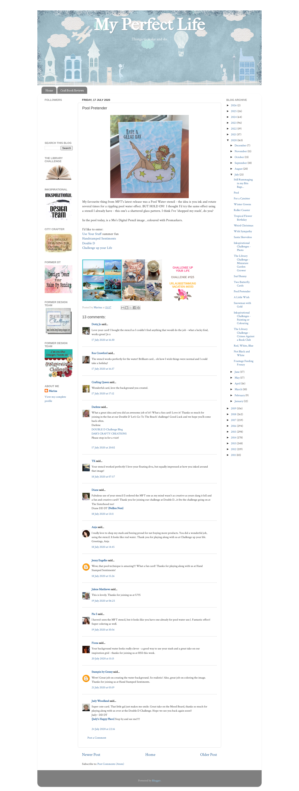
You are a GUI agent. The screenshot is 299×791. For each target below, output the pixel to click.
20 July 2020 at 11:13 (103, 658)
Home (49, 90)
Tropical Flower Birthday (243, 217)
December (241, 145)
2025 (234, 111)
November (241, 151)
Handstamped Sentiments (99, 238)
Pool (236, 193)
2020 (234, 140)
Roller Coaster (242, 210)
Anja (94, 527)
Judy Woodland (100, 701)
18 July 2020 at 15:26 (103, 576)
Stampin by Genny (102, 672)
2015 (234, 432)
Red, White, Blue (243, 346)
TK (93, 461)
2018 (234, 414)
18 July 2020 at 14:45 (103, 547)
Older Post (208, 754)
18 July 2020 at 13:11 (103, 514)
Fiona (95, 643)
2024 (234, 117)
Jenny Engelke (99, 560)
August (239, 169)
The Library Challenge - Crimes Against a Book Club (244, 334)
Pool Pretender (242, 291)
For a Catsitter (242, 198)
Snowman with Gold (242, 305)
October (240, 157)
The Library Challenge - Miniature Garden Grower (242, 263)
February (240, 395)
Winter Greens (242, 204)
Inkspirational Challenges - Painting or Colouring (242, 318)
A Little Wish (241, 297)
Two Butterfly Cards (242, 284)
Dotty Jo (96, 324)
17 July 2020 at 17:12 (103, 393)
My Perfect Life (149, 25)
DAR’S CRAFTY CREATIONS (109, 434)
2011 (234, 455)
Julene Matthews (101, 589)
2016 (234, 426)
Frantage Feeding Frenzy (243, 363)
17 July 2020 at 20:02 (103, 447)
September (241, 163)
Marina (53, 391)
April (238, 383)
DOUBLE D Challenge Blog (107, 429)
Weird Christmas (243, 225)
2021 (234, 134)
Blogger (156, 780)
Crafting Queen (100, 382)
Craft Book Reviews (72, 90)
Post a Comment (96, 738)
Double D (88, 243)
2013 (234, 443)
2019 (234, 408)
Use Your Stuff (92, 234)
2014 (234, 437)
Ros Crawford (100, 353)
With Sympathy (243, 231)
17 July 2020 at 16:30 (103, 340)
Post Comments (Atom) (110, 764)
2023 (234, 123)
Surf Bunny (240, 276)
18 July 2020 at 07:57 (103, 477)
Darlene (96, 407)
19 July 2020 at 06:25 (103, 601)
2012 (234, 449)
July (237, 174)
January (239, 401)
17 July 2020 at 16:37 (103, 369)
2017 (234, 420)
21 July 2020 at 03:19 (103, 687)
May (237, 378)
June (237, 372)
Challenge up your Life (97, 248)
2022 (234, 129)
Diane (95, 490)
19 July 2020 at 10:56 (103, 630)
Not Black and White (242, 353)
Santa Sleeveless (243, 237)
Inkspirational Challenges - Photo (242, 246)
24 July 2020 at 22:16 (103, 729)
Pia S (94, 614)
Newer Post (91, 754)
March (239, 389)
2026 (234, 105)
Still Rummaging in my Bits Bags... (243, 183)
